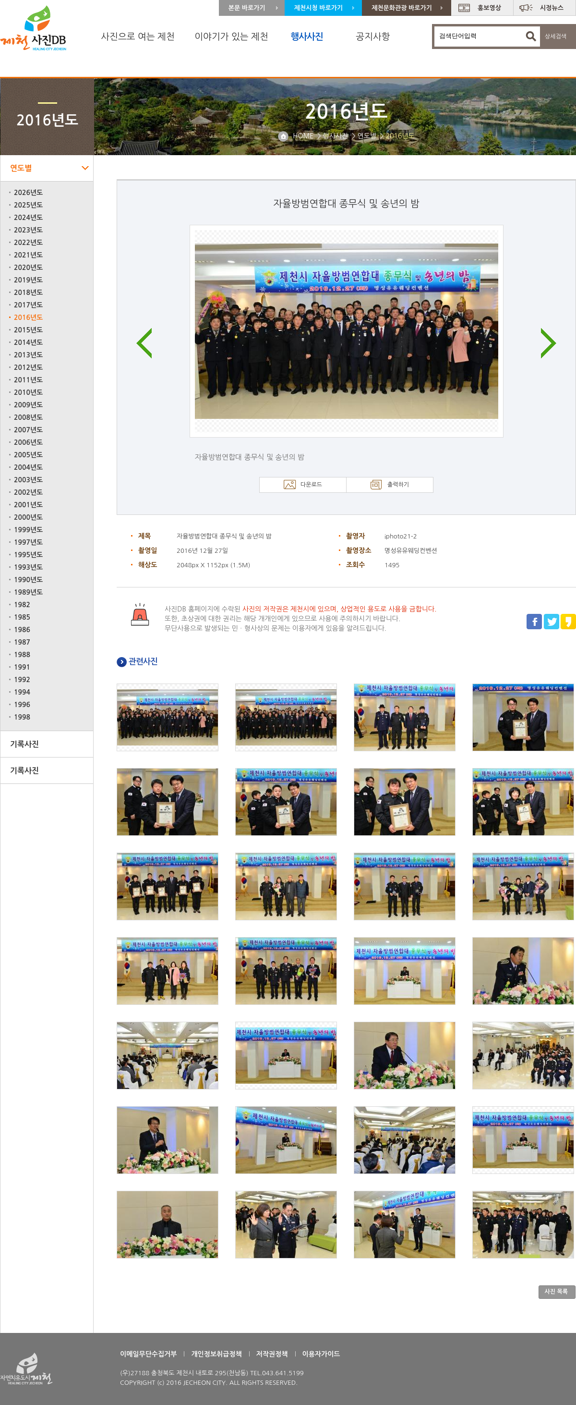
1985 (22, 617)
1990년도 (28, 579)
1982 (22, 604)
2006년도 (28, 442)
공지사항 (373, 36)
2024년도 (28, 217)
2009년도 (28, 405)
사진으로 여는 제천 (138, 36)
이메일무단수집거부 (148, 1354)
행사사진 (306, 36)
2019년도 (28, 280)
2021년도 (28, 255)
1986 (22, 629)
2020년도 (28, 267)
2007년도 (28, 430)
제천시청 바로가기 (318, 8)
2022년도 (28, 242)
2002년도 (28, 492)
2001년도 (28, 504)
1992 (22, 679)
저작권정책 (272, 1354)
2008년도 (28, 417)
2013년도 (28, 355)
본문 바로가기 (246, 8)
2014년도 (28, 342)
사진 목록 (556, 1292)
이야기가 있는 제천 (231, 36)
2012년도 (28, 367)
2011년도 (28, 380)
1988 (22, 654)
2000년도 (28, 517)
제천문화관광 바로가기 (402, 8)
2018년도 (28, 292)
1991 (22, 667)
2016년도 (28, 317)
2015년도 (28, 330)
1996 (22, 704)
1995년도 (28, 554)
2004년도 (28, 467)
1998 (22, 717)
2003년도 (28, 479)
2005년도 (28, 455)
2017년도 (28, 305)
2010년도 (28, 392)
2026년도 (28, 192)
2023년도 (28, 230)
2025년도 (28, 205)
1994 (22, 692)
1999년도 (28, 529)
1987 (22, 642)
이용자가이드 (321, 1354)
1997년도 (28, 542)
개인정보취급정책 (216, 1354)
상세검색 (555, 36)
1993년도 (28, 567)
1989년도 (28, 592)
